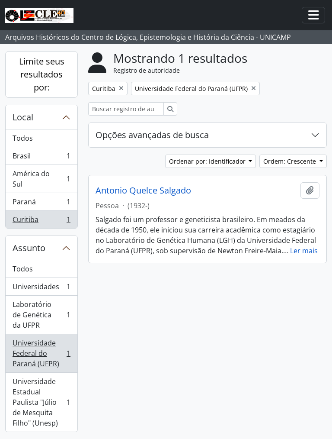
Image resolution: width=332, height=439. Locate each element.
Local (23, 117)
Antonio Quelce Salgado (143, 190)
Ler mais (304, 250)
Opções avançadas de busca (152, 135)
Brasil (41, 158)
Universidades (41, 288)
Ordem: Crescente (290, 161)
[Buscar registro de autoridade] (126, 109)
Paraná (41, 204)
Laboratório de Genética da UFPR (41, 315)
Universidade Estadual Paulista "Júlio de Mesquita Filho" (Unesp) (41, 402)
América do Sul (41, 179)
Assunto (29, 248)
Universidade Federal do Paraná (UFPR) (41, 353)
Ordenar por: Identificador (208, 161)
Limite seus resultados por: (41, 74)
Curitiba (41, 221)
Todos (23, 138)
